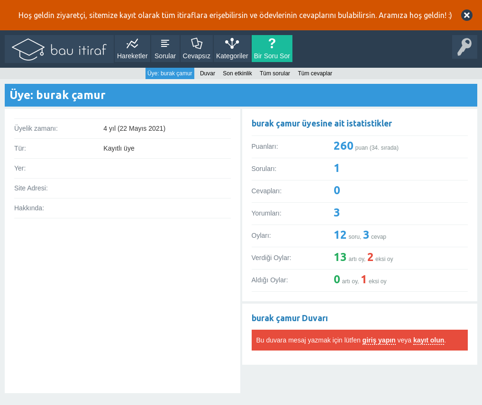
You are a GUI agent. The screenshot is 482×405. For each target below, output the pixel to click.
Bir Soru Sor (272, 56)
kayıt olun (428, 340)
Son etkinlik (237, 73)
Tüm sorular (275, 73)
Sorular (165, 56)
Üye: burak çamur (169, 73)
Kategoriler (232, 56)
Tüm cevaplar (315, 73)
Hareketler (132, 56)
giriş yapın (379, 340)
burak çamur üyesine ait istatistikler (322, 123)
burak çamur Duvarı (290, 318)
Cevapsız (196, 56)
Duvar (207, 73)
